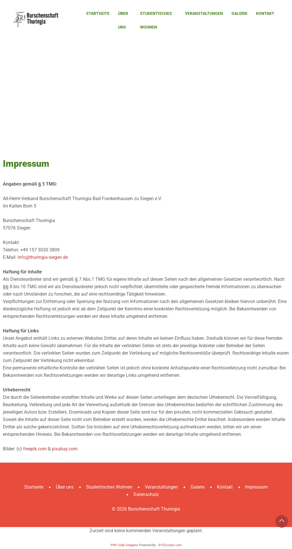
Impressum (256, 487)
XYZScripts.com (170, 545)
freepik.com (35, 449)
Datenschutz (146, 494)
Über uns (123, 20)
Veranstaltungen (204, 13)
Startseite (98, 13)
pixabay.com (65, 449)
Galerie (240, 13)
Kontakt (265, 13)
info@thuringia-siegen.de (43, 257)
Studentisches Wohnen (156, 20)
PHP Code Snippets (124, 545)
